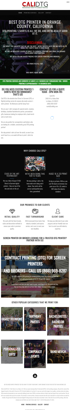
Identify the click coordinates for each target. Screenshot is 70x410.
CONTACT (46, 404)
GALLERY (40, 404)
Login (68, 2)
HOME (22, 404)
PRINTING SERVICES (31, 404)
